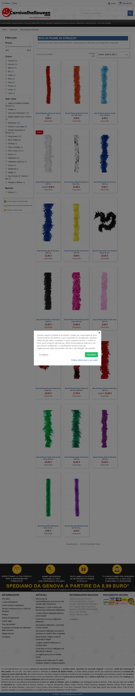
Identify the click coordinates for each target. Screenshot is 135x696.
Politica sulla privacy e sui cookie (84, 360)
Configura (43, 354)
